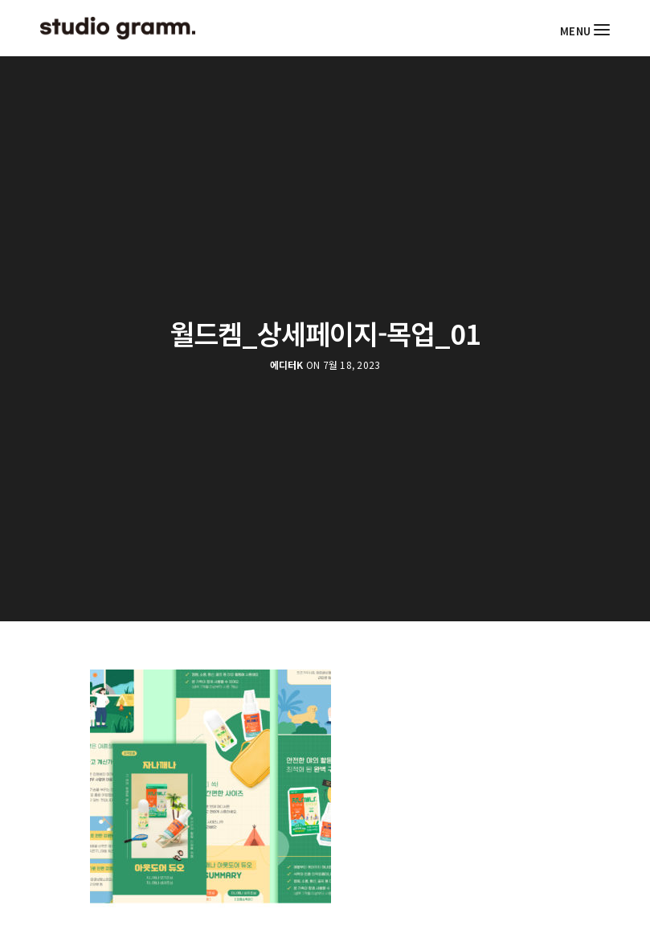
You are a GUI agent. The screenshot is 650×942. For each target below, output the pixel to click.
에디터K (287, 364)
